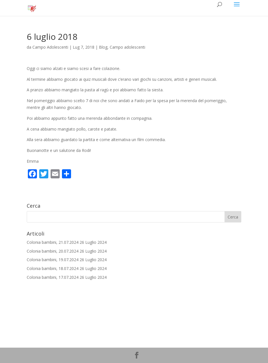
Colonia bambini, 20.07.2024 (52, 251)
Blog (103, 47)
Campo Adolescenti (50, 47)
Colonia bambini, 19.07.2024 (52, 259)
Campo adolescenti (127, 47)
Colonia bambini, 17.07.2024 (52, 277)
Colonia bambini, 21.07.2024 (52, 242)
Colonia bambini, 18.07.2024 (52, 268)
